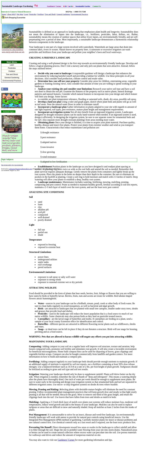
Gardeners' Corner (66, 440)
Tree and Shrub (50, 14)
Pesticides (32, 14)
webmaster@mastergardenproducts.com (20, 169)
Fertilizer (40, 14)
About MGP (11, 14)
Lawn (26, 14)
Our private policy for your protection (12, 165)
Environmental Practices (79, 14)
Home (4, 14)
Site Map (20, 14)
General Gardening (63, 14)
